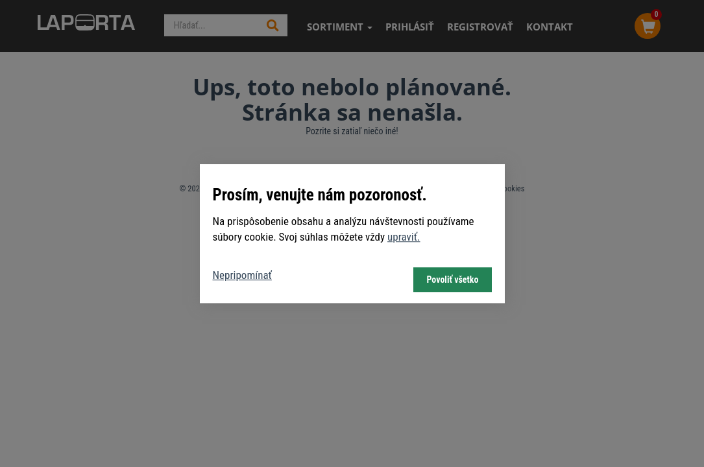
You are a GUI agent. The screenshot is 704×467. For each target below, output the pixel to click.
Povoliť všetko (452, 279)
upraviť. (403, 236)
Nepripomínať (242, 275)
